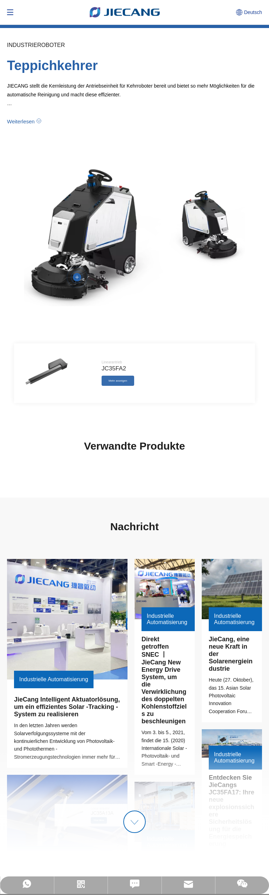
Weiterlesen (21, 121)
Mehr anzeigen (118, 380)
